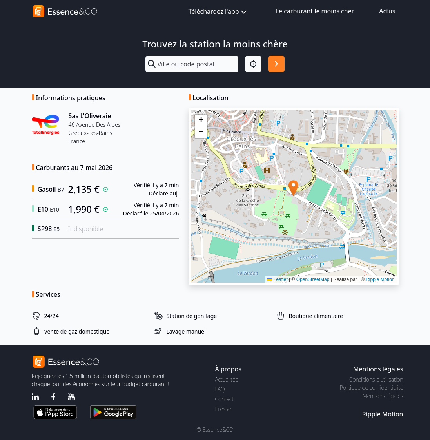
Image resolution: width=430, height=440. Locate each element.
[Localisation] (253, 64)
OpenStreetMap (313, 279)
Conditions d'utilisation (376, 379)
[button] (293, 188)
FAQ (220, 389)
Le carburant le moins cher (315, 11)
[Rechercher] (276, 64)
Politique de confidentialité (371, 387)
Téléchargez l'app (219, 12)
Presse (223, 409)
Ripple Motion (380, 279)
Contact (224, 399)
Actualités (226, 379)
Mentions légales (383, 396)
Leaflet (277, 279)
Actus (387, 11)
